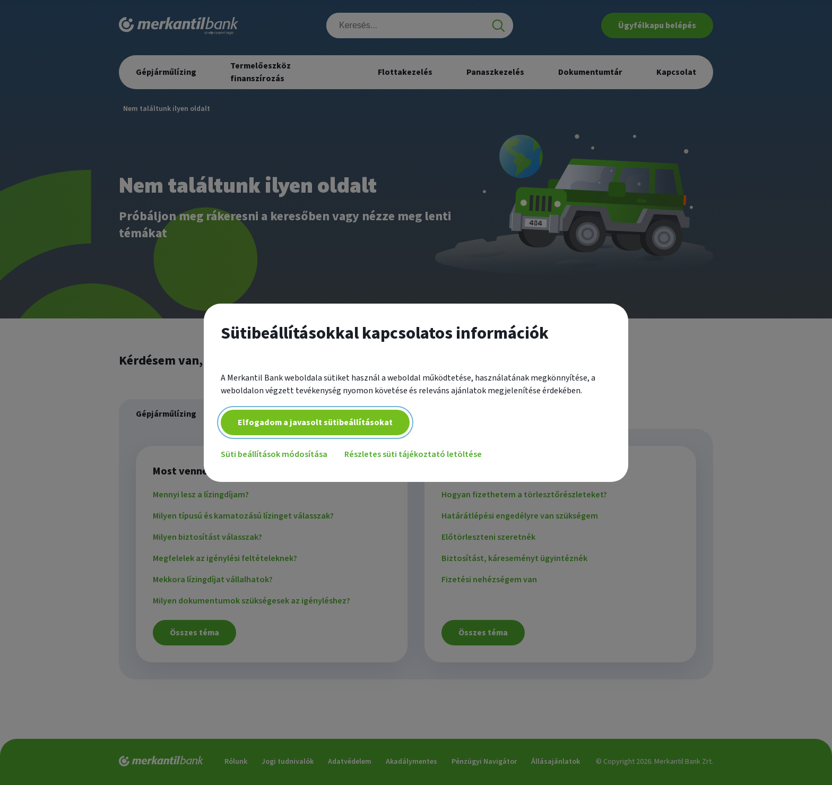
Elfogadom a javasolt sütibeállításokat (315, 422)
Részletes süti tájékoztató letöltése (413, 454)
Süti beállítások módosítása (274, 454)
